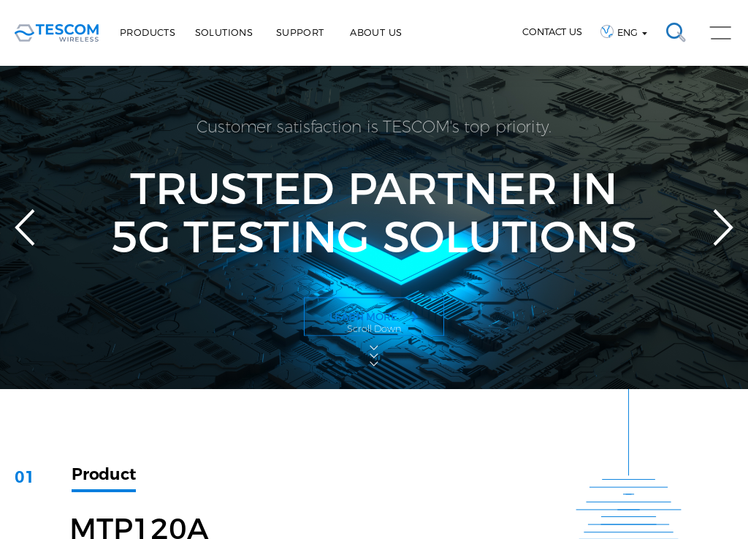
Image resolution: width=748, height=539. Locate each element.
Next (723, 227)
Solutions (224, 32)
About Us (376, 32)
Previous (25, 227)
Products (147, 32)
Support (300, 32)
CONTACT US (552, 31)
